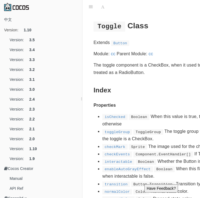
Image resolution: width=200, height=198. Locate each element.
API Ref (16, 188)
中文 (8, 19)
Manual (16, 178)
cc (113, 53)
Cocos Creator (18, 168)
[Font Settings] (103, 7)
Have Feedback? (161, 188)
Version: (19, 30)
